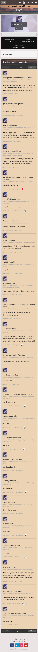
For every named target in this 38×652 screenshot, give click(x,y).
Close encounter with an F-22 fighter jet (17, 394)
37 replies (17, 449)
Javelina (25, 223)
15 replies (18, 252)
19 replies (17, 318)
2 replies (18, 230)
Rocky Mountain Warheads (15, 355)
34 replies (16, 189)
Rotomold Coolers (9, 567)
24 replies (18, 210)
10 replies (19, 492)
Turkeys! (30, 181)
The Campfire (31, 309)
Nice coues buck (9, 283)
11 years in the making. (11, 545)
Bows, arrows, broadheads (26, 357)
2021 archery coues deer (12, 438)
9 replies (16, 167)
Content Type (8, 54)
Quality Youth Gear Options (13, 104)
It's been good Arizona (11, 416)
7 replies (20, 115)
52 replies (19, 535)
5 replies (16, 345)
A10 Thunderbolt (9, 240)
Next (31, 67)
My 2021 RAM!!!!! (9, 262)
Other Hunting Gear (28, 569)
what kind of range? (10, 125)
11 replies (18, 427)
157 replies (16, 603)
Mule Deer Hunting (30, 242)
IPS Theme (15, 639)
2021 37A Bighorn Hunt (11, 199)
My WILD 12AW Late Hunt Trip (14, 459)
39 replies (19, 273)
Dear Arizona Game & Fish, (13, 591)
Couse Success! (9, 502)
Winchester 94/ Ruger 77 (12, 375)
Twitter (17, 645)
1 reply (17, 365)
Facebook (12, 645)
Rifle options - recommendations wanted (18, 78)
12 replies (17, 141)
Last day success (9, 481)
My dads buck (8, 524)
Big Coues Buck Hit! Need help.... (15, 614)
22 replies (18, 94)
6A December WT (9, 329)
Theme (15, 641)
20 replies (18, 581)
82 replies (19, 470)
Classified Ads (29, 377)
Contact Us (22, 641)
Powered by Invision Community (19, 649)
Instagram (21, 645)
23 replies (19, 513)
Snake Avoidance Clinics (12, 151)
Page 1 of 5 (19, 67)
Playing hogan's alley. (11, 221)
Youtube (26, 645)
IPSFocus (22, 639)
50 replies (18, 406)
